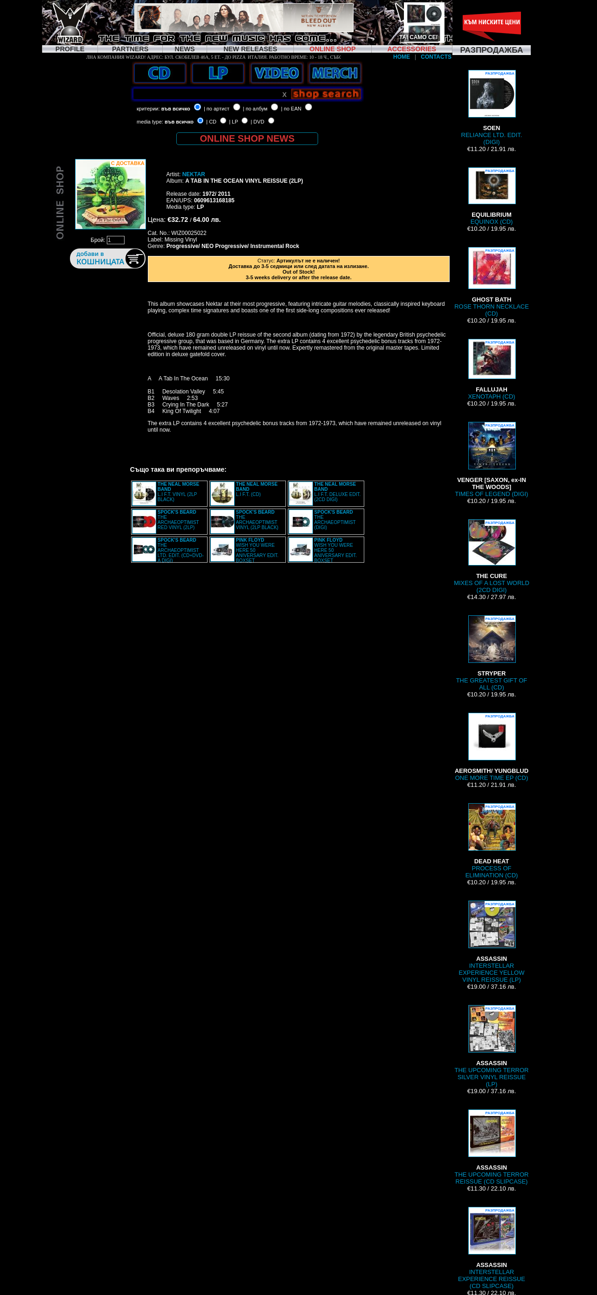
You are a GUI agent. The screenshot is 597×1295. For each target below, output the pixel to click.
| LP (233, 121)
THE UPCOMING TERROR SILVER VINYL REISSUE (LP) (492, 1046)
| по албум (255, 108)
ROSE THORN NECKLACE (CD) (491, 282)
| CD (211, 121)
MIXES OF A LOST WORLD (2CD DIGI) (491, 556)
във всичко (175, 108)
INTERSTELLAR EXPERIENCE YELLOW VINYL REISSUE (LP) (492, 942)
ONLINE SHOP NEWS (247, 138)
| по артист (216, 108)
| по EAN (291, 108)
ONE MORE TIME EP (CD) (491, 747)
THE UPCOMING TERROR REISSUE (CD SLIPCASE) (492, 1147)
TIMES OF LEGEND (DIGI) (491, 459)
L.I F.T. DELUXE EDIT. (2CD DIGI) (337, 492)
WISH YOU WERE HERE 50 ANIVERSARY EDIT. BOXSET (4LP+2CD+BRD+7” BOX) (244, 552)
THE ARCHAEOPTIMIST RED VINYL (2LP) (178, 520)
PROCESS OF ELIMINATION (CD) (491, 841)
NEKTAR (193, 174)
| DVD (257, 121)
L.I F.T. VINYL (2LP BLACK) (178, 492)
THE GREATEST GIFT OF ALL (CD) (492, 653)
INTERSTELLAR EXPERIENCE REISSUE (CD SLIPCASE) (491, 1248)
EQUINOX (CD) (491, 196)
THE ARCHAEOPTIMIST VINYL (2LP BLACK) (257, 520)
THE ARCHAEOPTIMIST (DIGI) (335, 520)
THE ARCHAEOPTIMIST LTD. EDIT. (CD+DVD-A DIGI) (181, 550)
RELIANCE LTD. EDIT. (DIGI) (491, 107)
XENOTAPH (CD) (491, 369)
